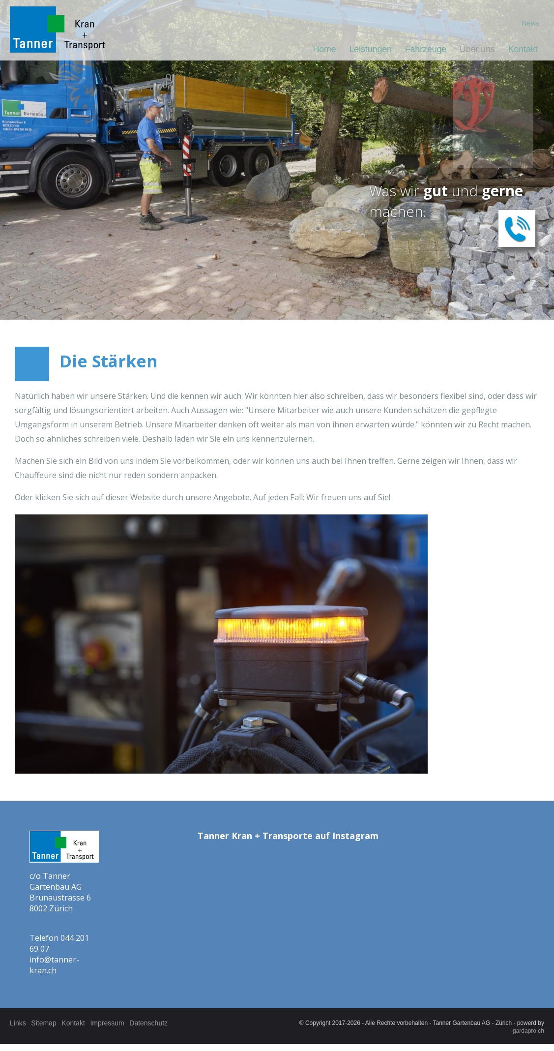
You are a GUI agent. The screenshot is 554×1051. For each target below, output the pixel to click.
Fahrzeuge (421, 49)
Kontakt (522, 49)
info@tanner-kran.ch (54, 965)
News (530, 24)
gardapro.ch (528, 1030)
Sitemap (48, 1023)
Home (316, 49)
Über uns (475, 49)
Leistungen (364, 49)
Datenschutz (167, 1023)
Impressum (121, 1023)
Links (18, 1023)
